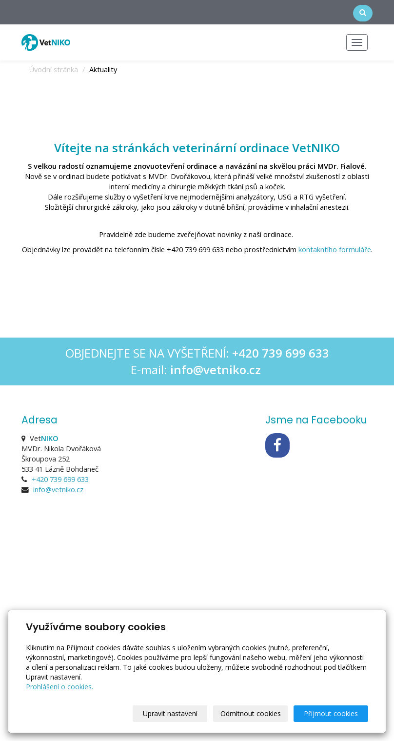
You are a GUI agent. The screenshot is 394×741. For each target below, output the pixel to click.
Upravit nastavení (170, 713)
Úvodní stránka (53, 69)
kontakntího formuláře (334, 249)
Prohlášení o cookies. (59, 686)
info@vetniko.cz (58, 489)
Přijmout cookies (331, 713)
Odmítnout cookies (250, 713)
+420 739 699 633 (60, 479)
